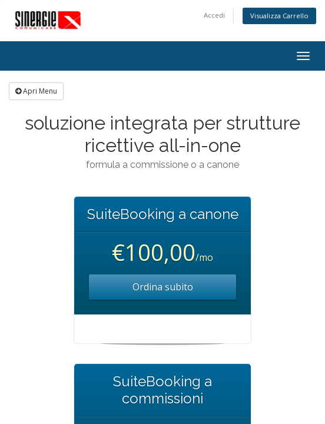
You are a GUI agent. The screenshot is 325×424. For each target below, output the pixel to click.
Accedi (214, 15)
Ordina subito (162, 286)
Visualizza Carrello (279, 15)
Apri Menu (36, 91)
